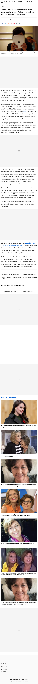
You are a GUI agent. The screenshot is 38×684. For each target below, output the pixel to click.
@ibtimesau (13, 19)
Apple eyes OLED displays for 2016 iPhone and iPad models (19, 274)
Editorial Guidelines (27, 291)
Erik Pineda (5, 19)
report (25, 111)
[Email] (16, 23)
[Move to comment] (19, 23)
